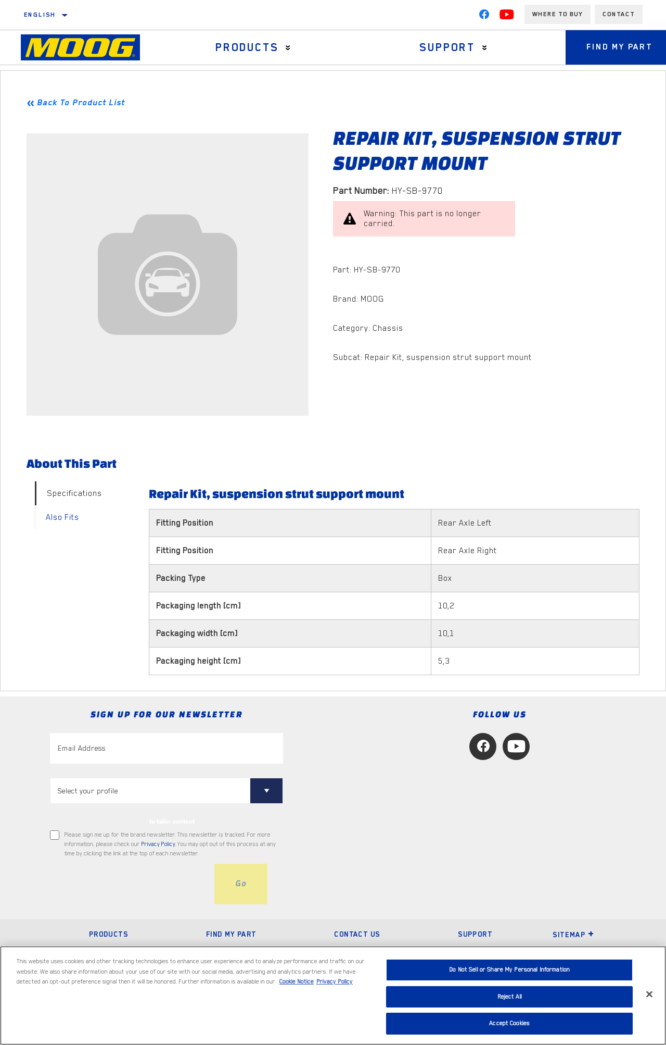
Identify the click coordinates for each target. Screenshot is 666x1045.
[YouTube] (506, 16)
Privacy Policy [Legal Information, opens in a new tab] (334, 981)
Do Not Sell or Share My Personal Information (509, 969)
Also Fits (62, 517)
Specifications (74, 493)
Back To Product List (81, 102)
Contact (619, 14)
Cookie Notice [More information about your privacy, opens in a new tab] (296, 981)
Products (246, 47)
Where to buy (557, 14)
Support (447, 47)
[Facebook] (484, 16)
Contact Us (357, 934)
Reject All (509, 996)
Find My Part (231, 934)
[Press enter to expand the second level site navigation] (288, 47)
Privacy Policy (158, 844)
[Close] (649, 994)
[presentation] (129, 884)
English (40, 14)
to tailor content (172, 821)
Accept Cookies (509, 1023)
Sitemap (573, 934)
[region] (333, 995)
